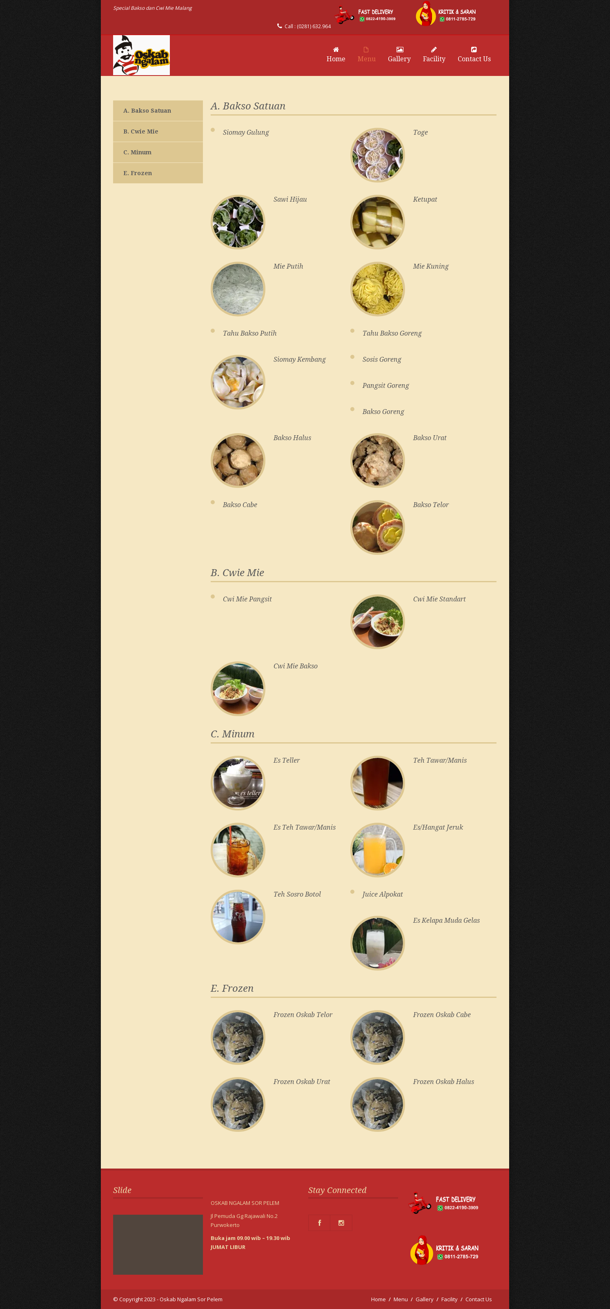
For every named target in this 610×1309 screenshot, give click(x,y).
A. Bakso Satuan (147, 110)
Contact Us (474, 55)
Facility (434, 55)
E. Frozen (137, 173)
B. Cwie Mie (140, 131)
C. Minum (137, 152)
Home (336, 55)
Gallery (399, 55)
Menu (367, 55)
